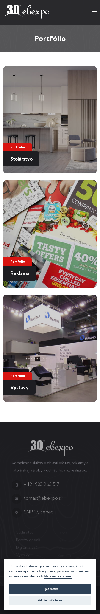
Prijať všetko (50, 589)
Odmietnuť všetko (50, 600)
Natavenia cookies (58, 576)
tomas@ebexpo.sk (43, 500)
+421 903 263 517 (41, 486)
